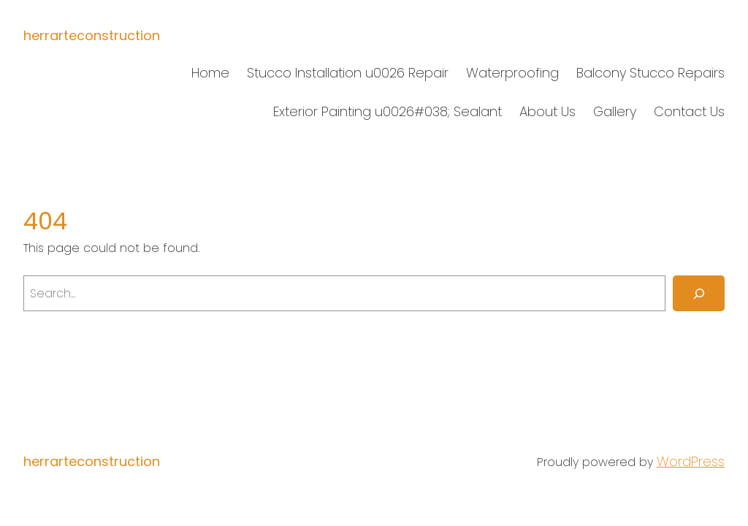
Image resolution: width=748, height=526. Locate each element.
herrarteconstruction (91, 35)
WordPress (691, 461)
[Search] (699, 293)
